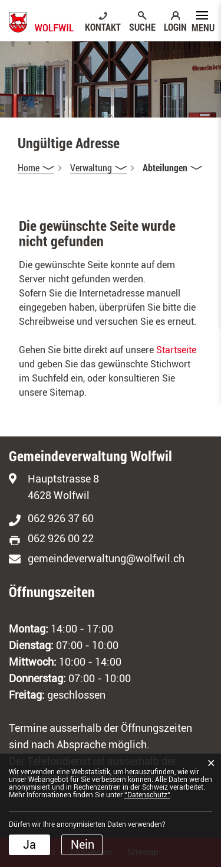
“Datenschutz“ (147, 795)
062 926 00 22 (61, 538)
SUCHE (142, 26)
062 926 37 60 (61, 518)
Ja (29, 844)
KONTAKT (103, 26)
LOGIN (175, 26)
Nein (82, 844)
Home (28, 167)
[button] (98, 167)
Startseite (176, 350)
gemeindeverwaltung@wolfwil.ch (106, 558)
